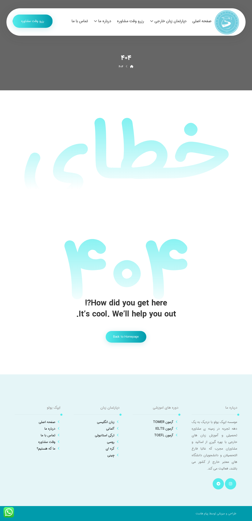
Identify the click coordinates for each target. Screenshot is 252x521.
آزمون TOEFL (166, 435)
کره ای (112, 448)
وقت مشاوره (49, 442)
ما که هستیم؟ (48, 448)
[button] (230, 483)
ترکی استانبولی (107, 435)
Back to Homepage (126, 337)
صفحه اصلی (49, 422)
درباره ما (52, 428)
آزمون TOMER (165, 422)
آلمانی (112, 428)
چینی (113, 455)
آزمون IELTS (166, 428)
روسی (113, 442)
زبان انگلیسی (108, 422)
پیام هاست (202, 513)
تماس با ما (50, 435)
